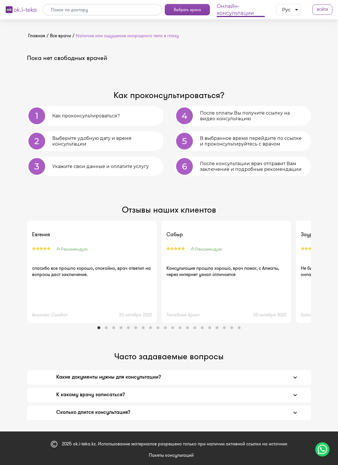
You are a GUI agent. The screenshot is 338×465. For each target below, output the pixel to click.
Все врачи (60, 35)
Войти (322, 9)
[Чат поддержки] (322, 449)
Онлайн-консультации (235, 9)
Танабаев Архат (183, 315)
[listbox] (288, 9)
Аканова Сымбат (50, 315)
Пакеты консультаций (171, 455)
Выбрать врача (187, 10)
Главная (36, 35)
